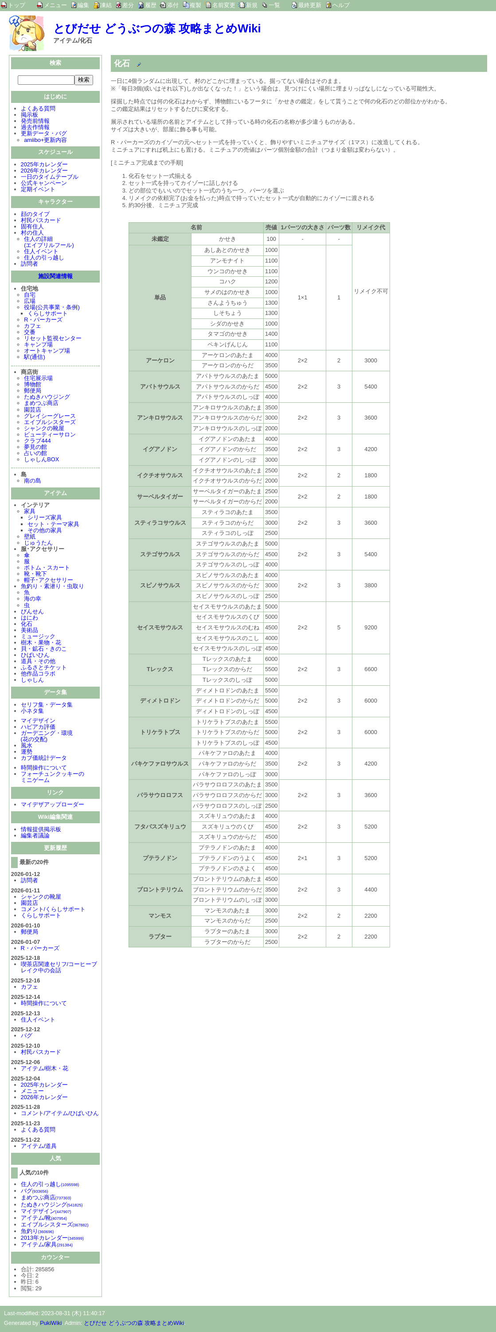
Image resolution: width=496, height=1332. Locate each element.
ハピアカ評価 (38, 727)
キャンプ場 (38, 345)
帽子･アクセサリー (48, 581)
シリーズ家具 (44, 518)
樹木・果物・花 (41, 643)
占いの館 (35, 454)
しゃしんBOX (41, 460)
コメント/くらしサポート (53, 910)
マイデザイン (38, 721)
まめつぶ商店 (41, 404)
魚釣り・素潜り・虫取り (52, 587)
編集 (83, 5)
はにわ (29, 618)
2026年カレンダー (44, 171)
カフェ (32, 326)
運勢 (26, 752)
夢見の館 (35, 447)
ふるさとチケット (44, 668)
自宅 (29, 295)
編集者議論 (35, 836)
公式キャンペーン (44, 184)
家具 (29, 512)
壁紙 (29, 537)
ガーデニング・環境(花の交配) (47, 737)
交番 (29, 333)
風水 (26, 746)
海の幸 (32, 599)
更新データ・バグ (44, 134)
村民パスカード (41, 221)
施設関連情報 (55, 277)
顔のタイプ (35, 215)
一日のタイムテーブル (49, 177)
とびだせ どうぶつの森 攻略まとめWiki (157, 28)
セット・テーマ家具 (53, 525)
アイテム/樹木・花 (45, 1069)
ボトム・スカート (47, 568)
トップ (16, 5)
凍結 (106, 5)
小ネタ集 (32, 711)
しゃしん (32, 680)
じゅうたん (38, 543)
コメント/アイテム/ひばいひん (60, 1114)
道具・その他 (38, 662)
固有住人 (32, 227)
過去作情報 (35, 128)
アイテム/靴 (44, 1218)
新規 (252, 5)
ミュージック (38, 637)
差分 (128, 5)
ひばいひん (35, 655)
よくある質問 (38, 109)
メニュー (55, 5)
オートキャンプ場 (47, 351)
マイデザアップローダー (52, 805)
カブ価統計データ (44, 758)
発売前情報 (35, 121)
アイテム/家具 (47, 1245)
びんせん (32, 612)
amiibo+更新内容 (45, 141)
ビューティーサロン (50, 435)
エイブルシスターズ (50, 423)
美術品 (29, 631)
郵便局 (32, 391)
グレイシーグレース (50, 416)
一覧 (274, 5)
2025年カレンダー (44, 165)
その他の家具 (44, 531)
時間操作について (44, 768)
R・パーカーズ (43, 320)
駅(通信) (34, 357)
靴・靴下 (35, 574)
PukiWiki (51, 1323)
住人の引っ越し (44, 258)
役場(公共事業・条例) (52, 308)
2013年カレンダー (52, 1238)
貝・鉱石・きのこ (44, 649)
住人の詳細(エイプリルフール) (49, 242)
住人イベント (41, 252)
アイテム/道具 (39, 1146)
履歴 (150, 5)
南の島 (32, 481)
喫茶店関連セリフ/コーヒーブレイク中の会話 (59, 968)
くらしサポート (47, 314)
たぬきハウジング (47, 397)
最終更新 (309, 5)
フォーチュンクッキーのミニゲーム (52, 777)
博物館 (32, 385)
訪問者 (29, 264)
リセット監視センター (53, 339)
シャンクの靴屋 (44, 429)
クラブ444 (37, 441)
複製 (195, 5)
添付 (173, 5)
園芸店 (32, 410)
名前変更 (223, 5)
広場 (29, 302)
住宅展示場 (38, 379)
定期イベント (38, 190)
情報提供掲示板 (41, 830)
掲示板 (29, 115)
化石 (26, 624)
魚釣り (37, 1232)
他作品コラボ (38, 674)
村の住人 (32, 233)
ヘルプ (341, 5)
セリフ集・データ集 (47, 705)
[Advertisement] (185, 1015)
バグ (26, 1036)
